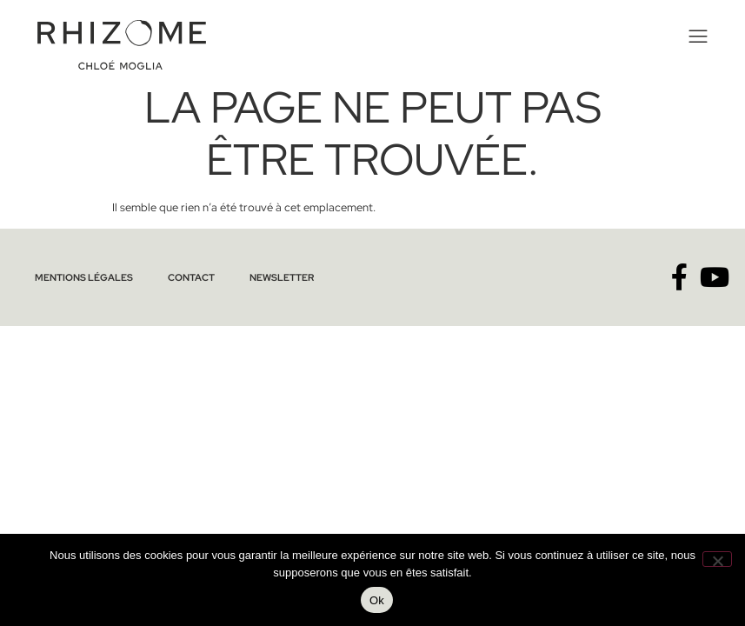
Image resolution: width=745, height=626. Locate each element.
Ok (376, 600)
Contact (191, 277)
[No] (717, 559)
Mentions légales (84, 277)
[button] (696, 37)
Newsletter (281, 277)
